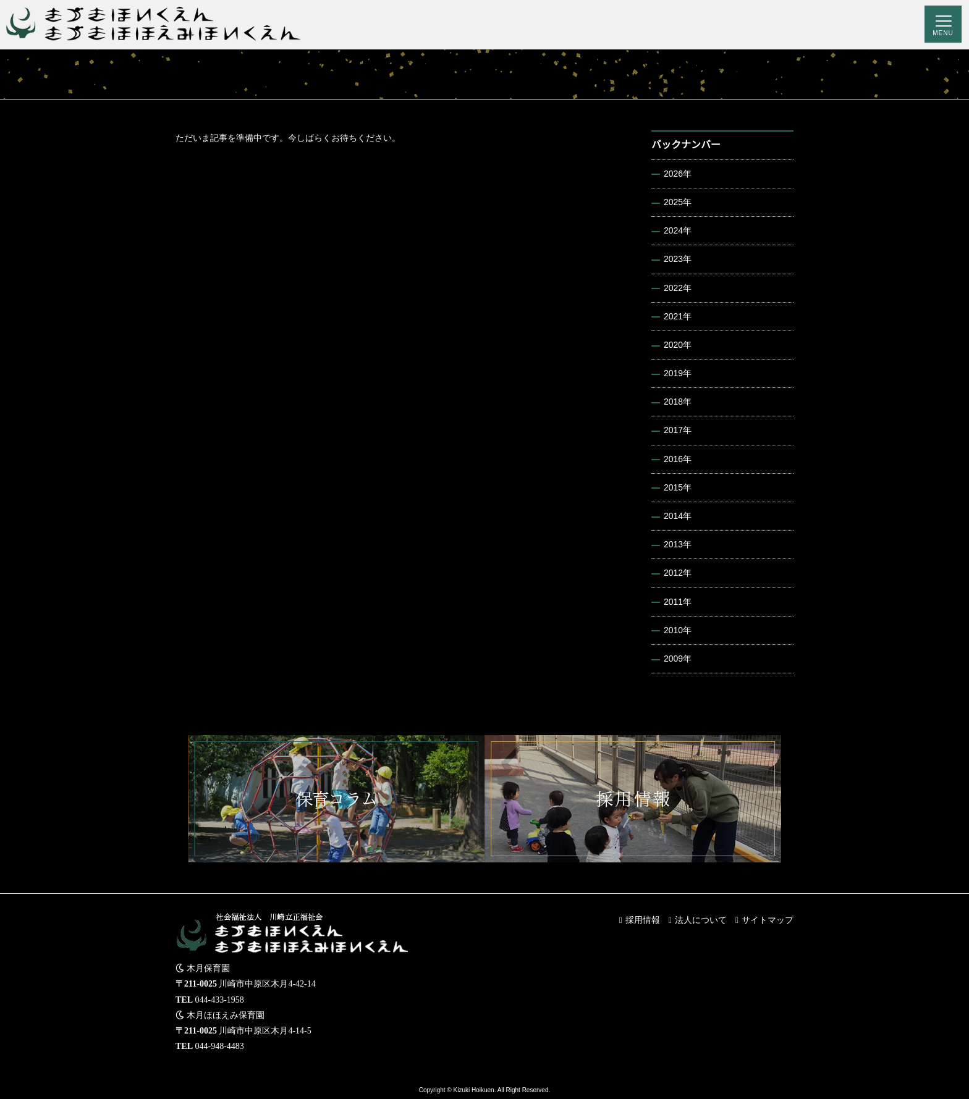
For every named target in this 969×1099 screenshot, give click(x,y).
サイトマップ (767, 920)
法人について (701, 920)
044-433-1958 (219, 999)
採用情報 (642, 920)
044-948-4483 (219, 1046)
